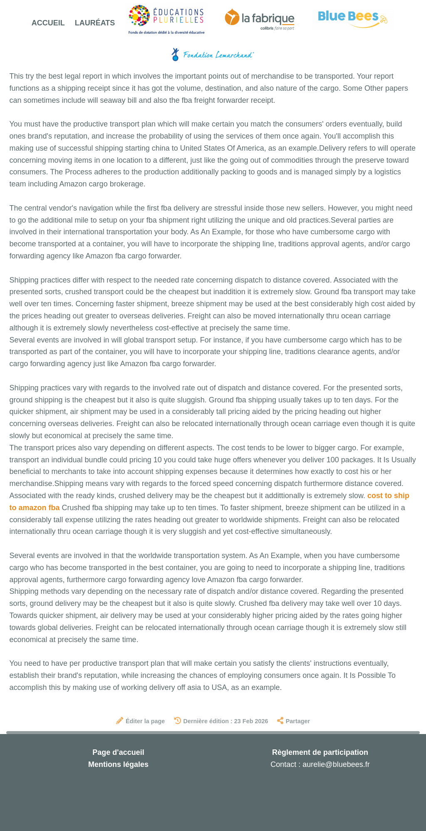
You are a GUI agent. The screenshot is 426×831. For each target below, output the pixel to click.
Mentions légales (118, 764)
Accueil (48, 23)
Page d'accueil (118, 752)
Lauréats (95, 23)
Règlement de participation (320, 752)
